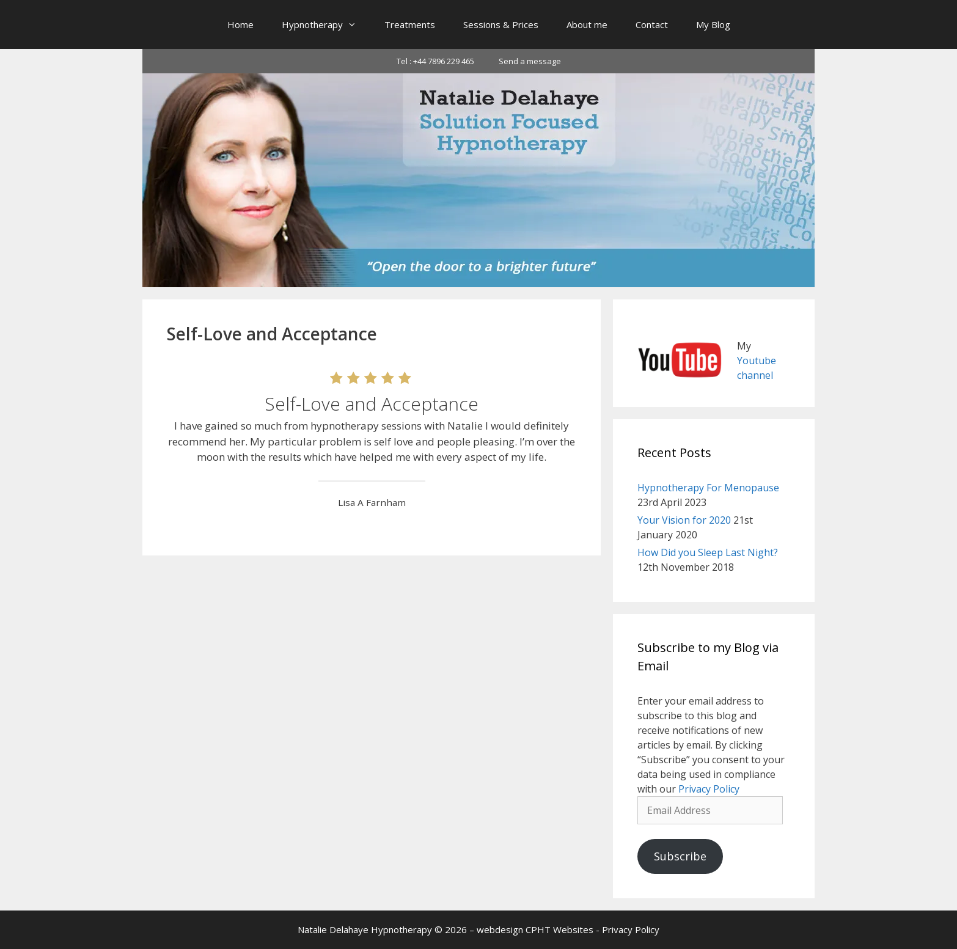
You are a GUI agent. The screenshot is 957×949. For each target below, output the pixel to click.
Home (240, 24)
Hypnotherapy (326, 24)
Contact (652, 24)
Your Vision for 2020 (684, 520)
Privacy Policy (708, 789)
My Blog (713, 24)
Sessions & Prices (500, 24)
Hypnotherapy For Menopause (708, 487)
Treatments (409, 24)
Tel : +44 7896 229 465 (435, 61)
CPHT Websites (559, 929)
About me (586, 24)
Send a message (530, 61)
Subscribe (680, 856)
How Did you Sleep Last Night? (707, 552)
